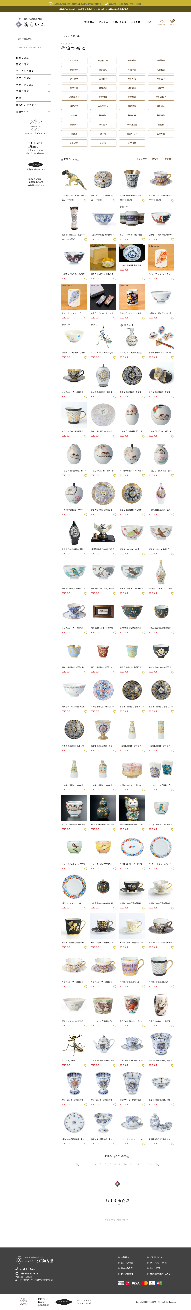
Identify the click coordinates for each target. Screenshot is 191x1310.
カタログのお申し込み (160, 1274)
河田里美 (161, 69)
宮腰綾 (74, 133)
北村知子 (161, 78)
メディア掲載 (127, 1263)
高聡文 (161, 87)
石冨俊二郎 (103, 60)
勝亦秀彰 (103, 69)
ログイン (149, 21)
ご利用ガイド (156, 1257)
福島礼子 (132, 115)
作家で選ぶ (76, 36)
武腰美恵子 (74, 96)
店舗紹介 (125, 1257)
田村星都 (132, 96)
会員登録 (135, 21)
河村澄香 (74, 78)
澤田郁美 (132, 87)
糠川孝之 (161, 106)
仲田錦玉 (74, 106)
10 (125, 1164)
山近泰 (103, 143)
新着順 (167, 158)
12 (137, 1164)
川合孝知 (132, 69)
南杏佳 (161, 124)
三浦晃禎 (103, 124)
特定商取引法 (127, 1268)
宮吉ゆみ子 (132, 133)
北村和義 (132, 78)
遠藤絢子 (161, 60)
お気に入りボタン (85, 200)
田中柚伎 (103, 96)
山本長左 (132, 143)
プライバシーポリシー (160, 1263)
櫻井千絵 (74, 87)
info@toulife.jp (29, 1273)
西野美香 (132, 106)
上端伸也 (103, 78)
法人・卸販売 (156, 1268)
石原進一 (132, 60)
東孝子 (74, 115)
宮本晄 (103, 133)
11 (131, 1164)
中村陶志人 (103, 106)
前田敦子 (74, 124)
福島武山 (103, 115)
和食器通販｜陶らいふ (156, 1302)
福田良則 (161, 115)
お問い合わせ (119, 21)
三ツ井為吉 (132, 124)
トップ (64, 36)
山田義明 (74, 143)
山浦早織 (161, 133)
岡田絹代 (74, 69)
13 (149, 1164)
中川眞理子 (161, 96)
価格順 (154, 158)
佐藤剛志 (103, 87)
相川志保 (74, 60)
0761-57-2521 (122, 4)
